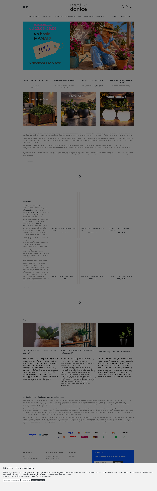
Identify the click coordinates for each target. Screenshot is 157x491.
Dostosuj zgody (26, 480)
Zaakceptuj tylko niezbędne (11, 480)
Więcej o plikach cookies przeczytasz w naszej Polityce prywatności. (27, 476)
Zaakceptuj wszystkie (38, 480)
